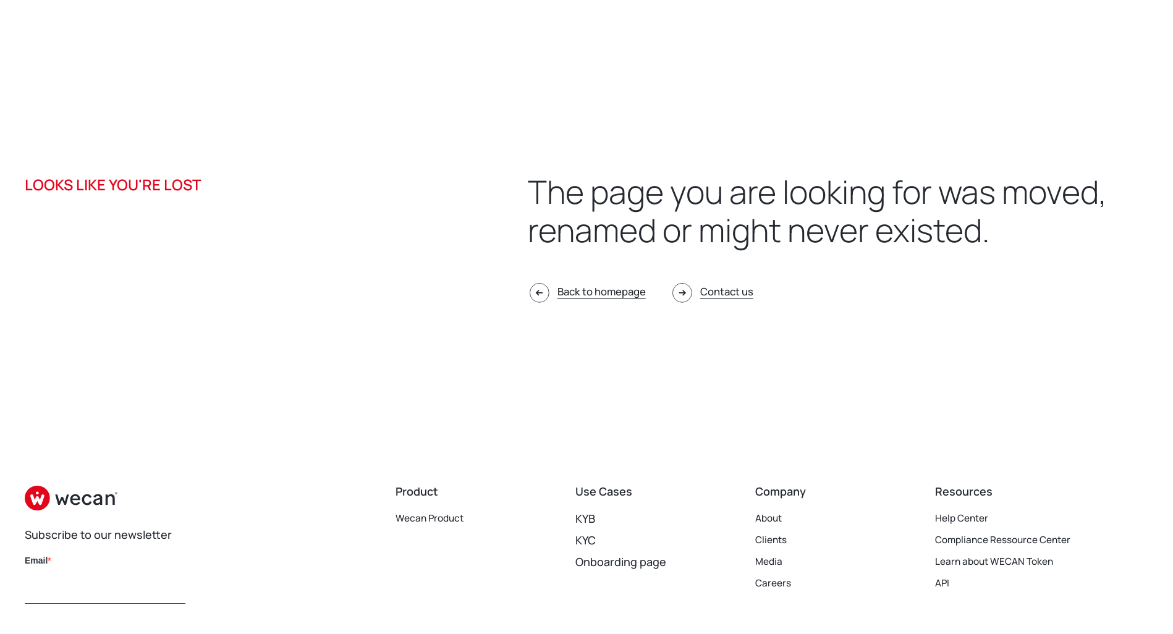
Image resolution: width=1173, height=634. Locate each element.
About (771, 518)
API (943, 583)
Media (771, 562)
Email (36, 560)
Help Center (967, 518)
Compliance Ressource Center (1016, 540)
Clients (773, 540)
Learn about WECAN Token (1005, 562)
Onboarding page (620, 562)
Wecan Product (436, 518)
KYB (585, 518)
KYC (585, 540)
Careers (776, 583)
